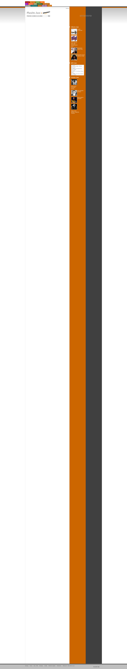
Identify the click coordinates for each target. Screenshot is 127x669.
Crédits (45, 665)
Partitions (40, 3)
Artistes (37, 2)
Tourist (79, 30)
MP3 (27, 3)
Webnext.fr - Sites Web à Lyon (69, 665)
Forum (39, 5)
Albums (42, 2)
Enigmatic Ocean (81, 55)
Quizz (35, 3)
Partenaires (59, 665)
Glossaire (31, 3)
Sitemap (26, 665)
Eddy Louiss (75, 112)
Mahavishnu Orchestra (73, 87)
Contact (49, 5)
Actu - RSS (36, 665)
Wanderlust (80, 49)
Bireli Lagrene (80, 98)
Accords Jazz (34, 5)
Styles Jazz (32, 2)
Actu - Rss (44, 5)
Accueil (27, 2)
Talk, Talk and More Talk (74, 44)
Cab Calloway (80, 91)
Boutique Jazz (46, 3)
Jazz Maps (28, 5)
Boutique (41, 665)
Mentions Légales (52, 665)
